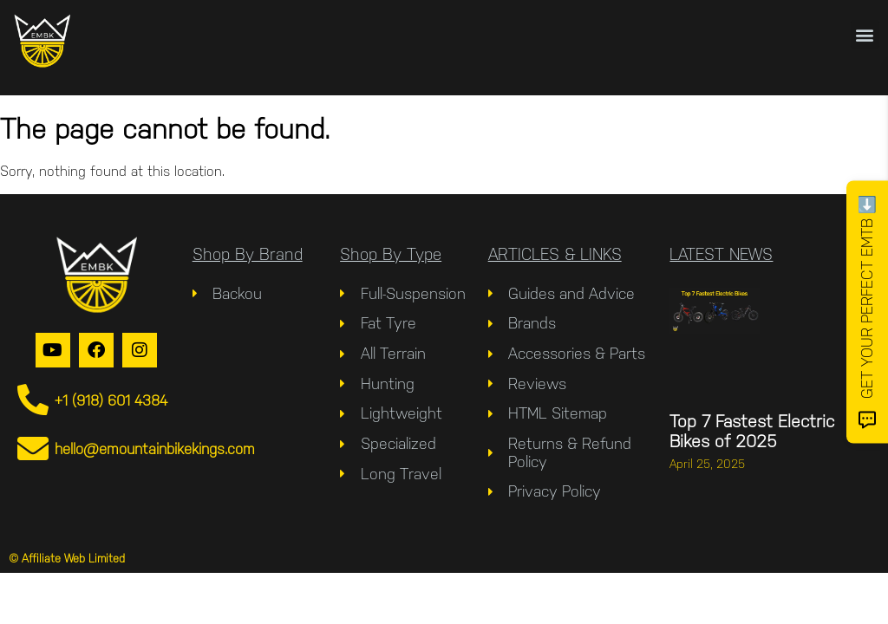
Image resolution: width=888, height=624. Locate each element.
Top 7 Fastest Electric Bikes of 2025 (751, 431)
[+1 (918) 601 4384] (33, 400)
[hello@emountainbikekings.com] (33, 449)
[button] (865, 34)
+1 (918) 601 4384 (111, 400)
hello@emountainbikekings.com (155, 449)
